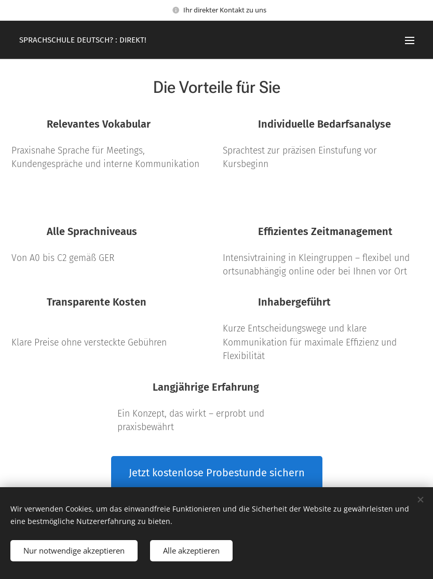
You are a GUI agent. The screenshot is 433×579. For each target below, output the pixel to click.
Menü (409, 40)
